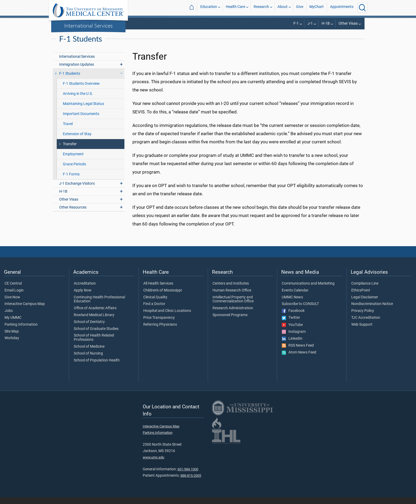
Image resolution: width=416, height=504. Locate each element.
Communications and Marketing (308, 290)
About (283, 7)
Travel (68, 131)
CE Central (13, 290)
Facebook (293, 318)
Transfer (70, 151)
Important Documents (81, 120)
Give (299, 7)
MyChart (316, 7)
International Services (88, 25)
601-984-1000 (187, 476)
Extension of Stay (77, 141)
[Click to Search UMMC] (362, 7)
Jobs (9, 318)
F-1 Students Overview (81, 90)
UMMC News (292, 304)
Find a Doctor (154, 311)
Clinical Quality (155, 304)
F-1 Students (354, 34)
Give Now (12, 304)
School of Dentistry (89, 329)
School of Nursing (88, 360)
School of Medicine (89, 353)
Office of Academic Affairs (95, 315)
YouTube (292, 332)
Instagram (294, 339)
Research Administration (233, 315)
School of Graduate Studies (96, 336)
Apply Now (83, 297)
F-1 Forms (71, 181)
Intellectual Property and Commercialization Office (233, 306)
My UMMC (13, 324)
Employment (73, 161)
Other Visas (348, 23)
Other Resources (72, 214)
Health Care (235, 7)
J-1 (310, 23)
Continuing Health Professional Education (99, 306)
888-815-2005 (190, 482)
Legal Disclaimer (364, 304)
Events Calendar (295, 297)
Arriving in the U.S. (78, 100)
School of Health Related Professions (94, 344)
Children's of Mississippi (162, 297)
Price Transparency (159, 324)
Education (208, 7)
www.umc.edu (153, 464)
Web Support (361, 331)
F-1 (296, 23)
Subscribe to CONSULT (300, 311)
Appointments (341, 7)
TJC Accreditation (365, 324)
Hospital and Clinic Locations (167, 318)
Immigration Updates (76, 71)
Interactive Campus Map (25, 311)
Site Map (12, 338)
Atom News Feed (299, 359)
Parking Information (21, 331)
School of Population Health (97, 367)
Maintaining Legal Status (83, 110)
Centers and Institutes (231, 290)
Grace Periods (74, 171)
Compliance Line (364, 290)
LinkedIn (292, 345)
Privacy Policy (362, 318)
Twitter (291, 324)
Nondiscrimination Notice (372, 311)
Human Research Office (232, 297)
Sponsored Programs (230, 322)
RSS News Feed (298, 352)
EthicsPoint (360, 297)
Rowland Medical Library (94, 322)
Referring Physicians (160, 331)
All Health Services (158, 290)
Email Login (14, 297)
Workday (12, 345)
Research (261, 7)
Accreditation (85, 290)
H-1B (326, 23)
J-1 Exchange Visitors (77, 190)
